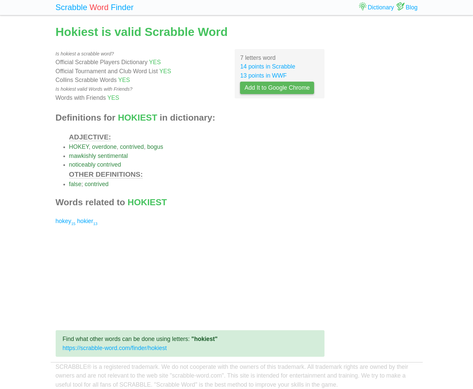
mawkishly (82, 156)
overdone (104, 146)
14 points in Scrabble (267, 66)
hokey (66, 221)
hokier (87, 221)
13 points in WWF (263, 75)
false (75, 184)
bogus (155, 146)
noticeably (82, 164)
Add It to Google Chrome (277, 87)
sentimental (113, 156)
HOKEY (79, 146)
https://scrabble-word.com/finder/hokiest (115, 348)
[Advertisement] (190, 278)
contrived (132, 146)
